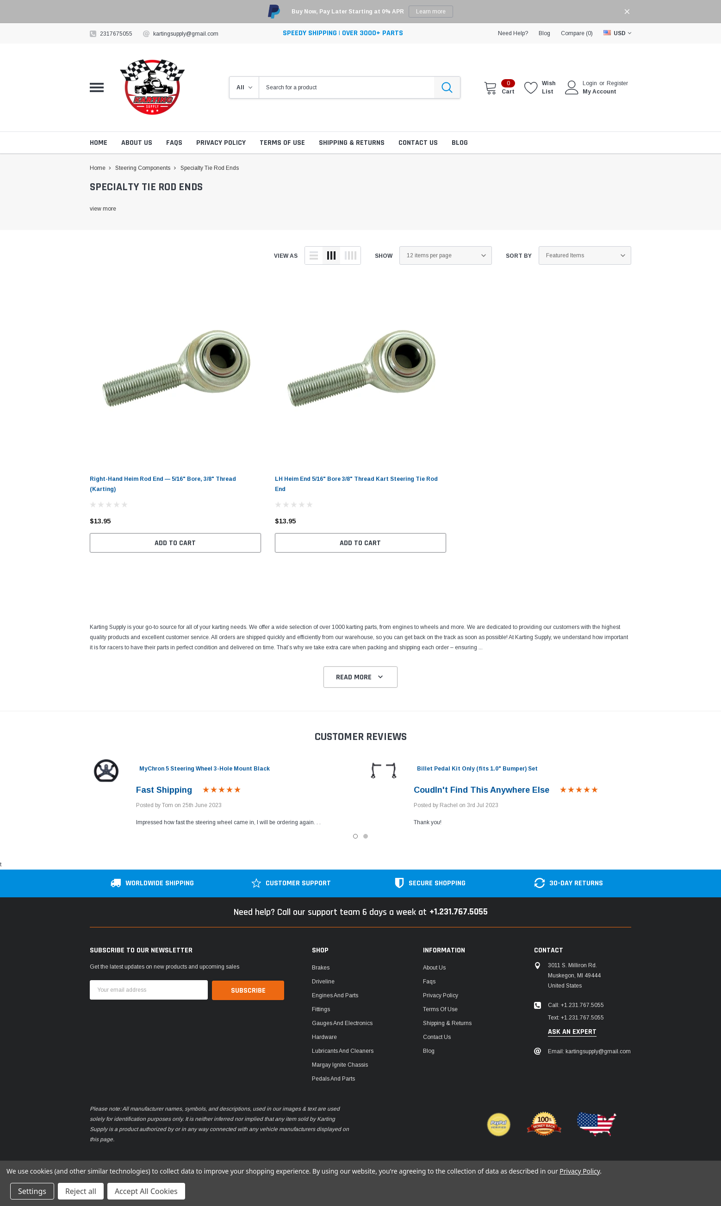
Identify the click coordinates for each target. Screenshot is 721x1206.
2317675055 (116, 34)
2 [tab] (365, 836)
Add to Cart (175, 543)
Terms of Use (440, 1010)
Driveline (323, 982)
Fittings (321, 1010)
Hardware (324, 1037)
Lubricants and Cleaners (342, 1051)
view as (286, 256)
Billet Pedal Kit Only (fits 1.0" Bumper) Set (477, 768)
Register (617, 83)
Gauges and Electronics (342, 1023)
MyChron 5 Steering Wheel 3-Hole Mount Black (204, 768)
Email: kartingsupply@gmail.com (589, 1052)
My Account (599, 91)
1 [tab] (355, 836)
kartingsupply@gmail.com (185, 34)
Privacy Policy (440, 996)
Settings (32, 1191)
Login (590, 83)
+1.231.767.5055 (458, 913)
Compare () (577, 33)
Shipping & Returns (447, 1023)
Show (383, 256)
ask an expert (572, 1032)
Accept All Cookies (146, 1191)
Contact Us (437, 1037)
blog (544, 33)
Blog (429, 1051)
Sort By (519, 256)
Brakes (320, 968)
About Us (434, 968)
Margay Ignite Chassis (340, 1065)
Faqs (429, 982)
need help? (513, 33)
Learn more (431, 11)
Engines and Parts (335, 996)
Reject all (80, 1191)
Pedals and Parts (333, 1079)
